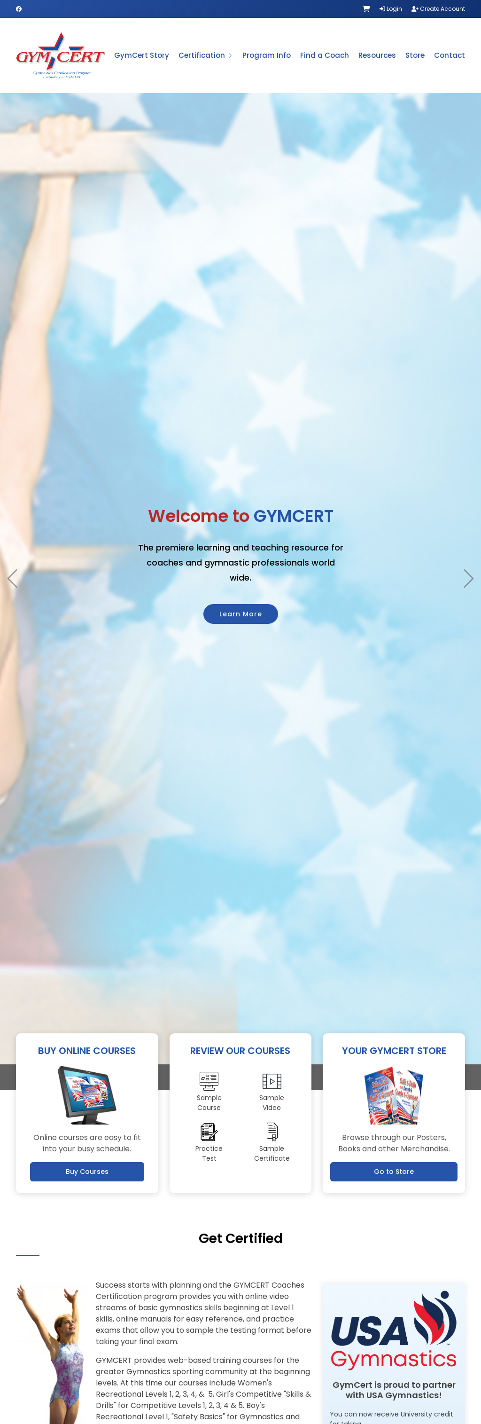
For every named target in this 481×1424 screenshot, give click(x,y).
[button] (12, 563)
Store (415, 55)
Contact (449, 55)
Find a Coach (324, 55)
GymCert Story (141, 55)
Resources (377, 55)
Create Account (438, 9)
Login (391, 9)
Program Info (266, 55)
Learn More (240, 598)
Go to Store (394, 1171)
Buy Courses (87, 1171)
